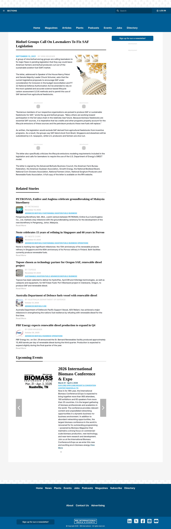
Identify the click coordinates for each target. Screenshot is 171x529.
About (69, 523)
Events (108, 27)
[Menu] (3, 10)
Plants (79, 27)
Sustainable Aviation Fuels (55, 213)
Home (36, 27)
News (48, 470)
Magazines (51, 27)
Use (44, 306)
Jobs (119, 27)
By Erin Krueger (33, 329)
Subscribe (116, 470)
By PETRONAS (32, 206)
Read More (21, 225)
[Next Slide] (103, 408)
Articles (66, 27)
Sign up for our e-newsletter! (132, 38)
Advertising (98, 523)
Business (73, 213)
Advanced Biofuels (34, 213)
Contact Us (82, 523)
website (88, 174)
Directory (132, 27)
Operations (82, 243)
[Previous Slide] (19, 408)
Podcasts (93, 27)
